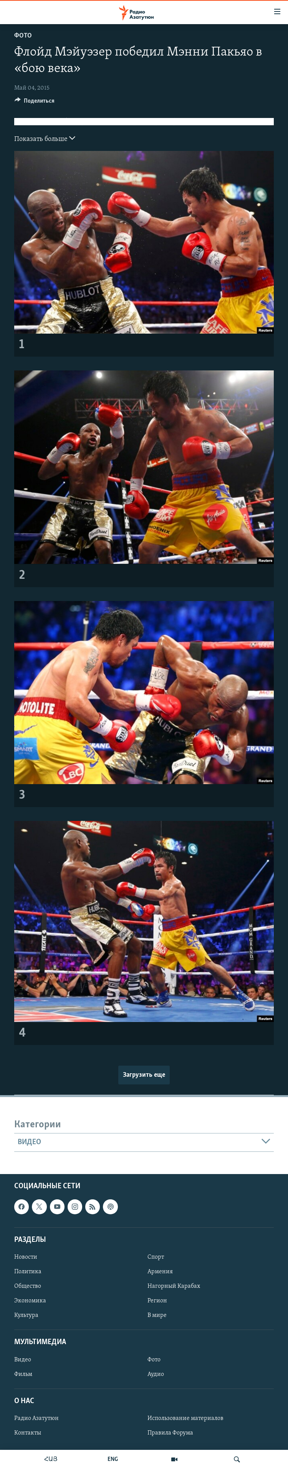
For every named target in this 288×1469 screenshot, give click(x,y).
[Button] (35, 102)
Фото (23, 35)
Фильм (23, 1374)
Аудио (155, 1374)
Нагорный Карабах (173, 1286)
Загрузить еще (144, 1075)
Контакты (27, 1433)
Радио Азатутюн (36, 1418)
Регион (157, 1301)
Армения (160, 1272)
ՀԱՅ (51, 1459)
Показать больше (44, 138)
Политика (27, 1272)
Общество (27, 1286)
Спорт (155, 1257)
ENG (113, 1459)
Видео (22, 1359)
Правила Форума (170, 1433)
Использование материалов (185, 1418)
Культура (26, 1315)
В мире (157, 1315)
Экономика (30, 1301)
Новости (25, 1257)
